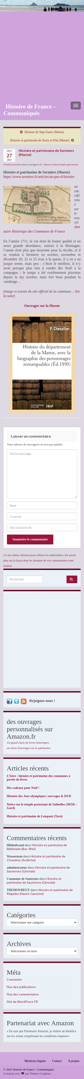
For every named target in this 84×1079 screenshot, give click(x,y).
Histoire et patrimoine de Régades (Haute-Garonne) (40, 892)
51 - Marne (45, 164)
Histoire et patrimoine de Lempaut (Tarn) (34, 816)
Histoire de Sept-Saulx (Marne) (44, 132)
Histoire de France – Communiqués (29, 110)
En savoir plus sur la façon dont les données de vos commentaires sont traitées (39, 560)
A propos (74, 1061)
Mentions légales (35, 1061)
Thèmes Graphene (40, 1073)
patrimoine (72, 164)
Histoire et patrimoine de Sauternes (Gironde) (34, 880)
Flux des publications (21, 987)
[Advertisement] (42, 56)
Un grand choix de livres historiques (28, 742)
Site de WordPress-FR (22, 1001)
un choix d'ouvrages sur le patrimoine (29, 748)
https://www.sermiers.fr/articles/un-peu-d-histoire (38, 177)
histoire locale (59, 164)
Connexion (14, 979)
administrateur (14, 164)
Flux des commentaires (23, 994)
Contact (57, 1061)
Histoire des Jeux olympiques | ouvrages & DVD (39, 796)
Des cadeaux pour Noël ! (23, 788)
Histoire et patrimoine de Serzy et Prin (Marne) (39, 140)
